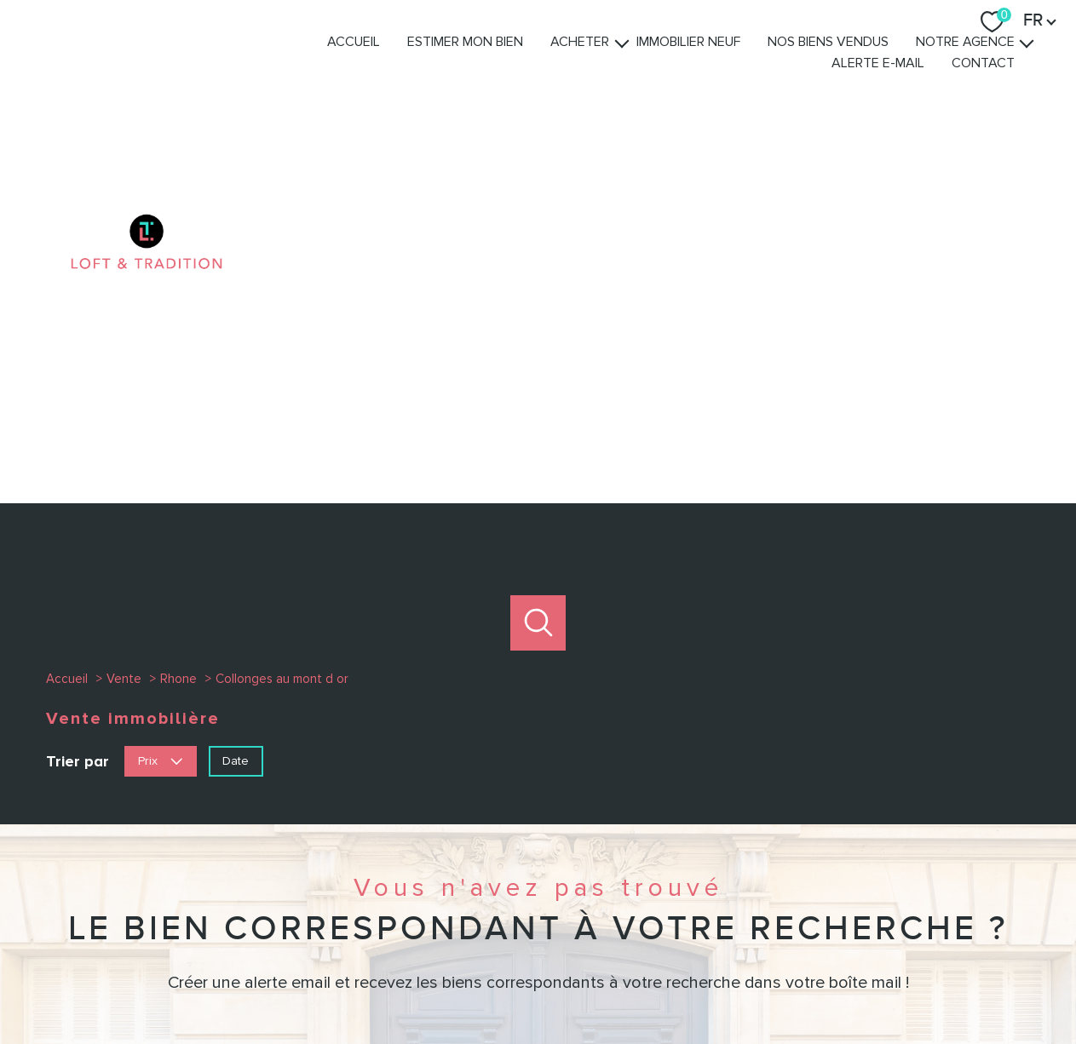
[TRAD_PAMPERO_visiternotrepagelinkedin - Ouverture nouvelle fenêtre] (595, 917)
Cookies (907, 983)
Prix (160, 412)
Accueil (384, 67)
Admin (708, 982)
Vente (123, 331)
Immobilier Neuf (719, 67)
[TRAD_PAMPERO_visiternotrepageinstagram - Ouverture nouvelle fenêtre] (537, 917)
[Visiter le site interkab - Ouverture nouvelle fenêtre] (809, 915)
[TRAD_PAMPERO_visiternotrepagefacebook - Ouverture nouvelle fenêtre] (480, 917)
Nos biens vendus (858, 67)
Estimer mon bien (496, 67)
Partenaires (762, 982)
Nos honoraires (477, 982)
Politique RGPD (839, 982)
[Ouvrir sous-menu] (652, 67)
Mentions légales (639, 982)
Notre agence (996, 67)
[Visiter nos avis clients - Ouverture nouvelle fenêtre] (922, 915)
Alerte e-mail (908, 88)
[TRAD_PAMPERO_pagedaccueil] (146, 111)
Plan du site (555, 982)
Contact (1013, 88)
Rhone (178, 331)
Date (235, 412)
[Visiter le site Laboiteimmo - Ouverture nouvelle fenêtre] (538, 1016)
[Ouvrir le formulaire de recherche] (538, 275)
